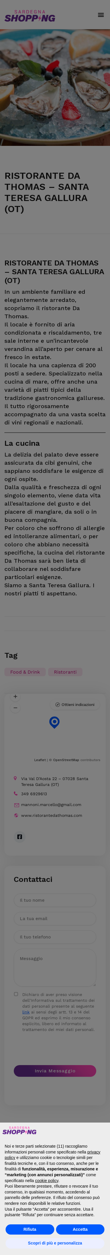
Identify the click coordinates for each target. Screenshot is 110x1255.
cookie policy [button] (46, 1180)
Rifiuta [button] (29, 1229)
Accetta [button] (80, 1229)
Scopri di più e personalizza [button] (55, 1243)
